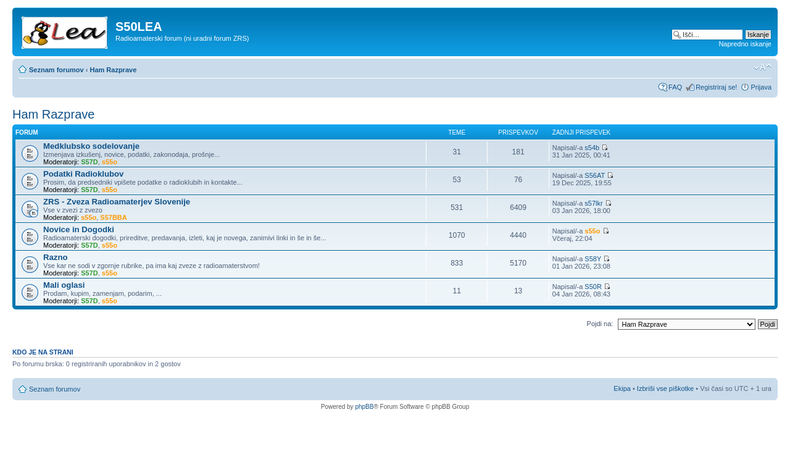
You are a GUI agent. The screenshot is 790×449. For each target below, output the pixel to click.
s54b (591, 147)
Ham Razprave (112, 69)
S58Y (592, 258)
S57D (89, 162)
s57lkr (593, 203)
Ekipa (622, 388)
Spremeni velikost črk (762, 67)
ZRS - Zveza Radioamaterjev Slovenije (116, 201)
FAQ (675, 87)
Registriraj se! (716, 87)
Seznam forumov (56, 69)
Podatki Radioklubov (83, 173)
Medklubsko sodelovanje (91, 146)
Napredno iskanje (744, 44)
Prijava (760, 87)
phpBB (364, 406)
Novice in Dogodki (78, 229)
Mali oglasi (64, 285)
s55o (109, 162)
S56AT (594, 175)
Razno (55, 257)
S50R (593, 286)
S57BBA (113, 217)
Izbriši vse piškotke (666, 388)
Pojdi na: (600, 323)
